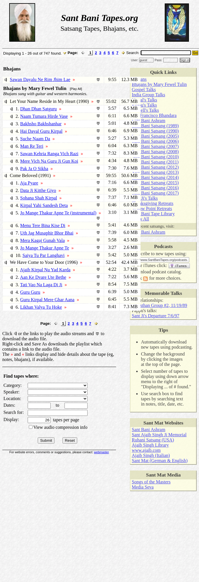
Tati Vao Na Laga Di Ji (41, 284)
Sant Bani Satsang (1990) (155, 130)
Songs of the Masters (151, 481)
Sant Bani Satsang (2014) (155, 177)
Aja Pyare (29, 182)
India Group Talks (148, 94)
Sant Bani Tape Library (153, 213)
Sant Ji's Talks (145, 198)
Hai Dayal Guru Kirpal (41, 131)
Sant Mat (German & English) (159, 460)
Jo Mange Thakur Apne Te (44, 247)
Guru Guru (30, 292)
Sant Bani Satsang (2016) (155, 187)
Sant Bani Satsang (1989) (155, 125)
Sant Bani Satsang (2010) (155, 156)
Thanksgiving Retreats (152, 203)
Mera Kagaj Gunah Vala (42, 240)
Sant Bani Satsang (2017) (155, 193)
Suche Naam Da (35, 138)
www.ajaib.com (146, 450)
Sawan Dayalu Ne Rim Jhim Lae (40, 79)
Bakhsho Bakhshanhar (41, 123)
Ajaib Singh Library (150, 445)
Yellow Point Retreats (152, 208)
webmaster (101, 452)
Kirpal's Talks (144, 99)
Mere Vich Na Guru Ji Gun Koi (49, 161)
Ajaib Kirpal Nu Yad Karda (45, 269)
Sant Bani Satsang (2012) (155, 167)
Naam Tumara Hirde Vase (44, 116)
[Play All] (76, 89)
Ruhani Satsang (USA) (153, 439)
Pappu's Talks (144, 105)
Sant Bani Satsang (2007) (155, 146)
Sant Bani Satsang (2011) (155, 162)
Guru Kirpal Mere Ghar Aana (47, 299)
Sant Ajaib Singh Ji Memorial (159, 434)
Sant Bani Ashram (148, 120)
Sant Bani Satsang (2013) (155, 172)
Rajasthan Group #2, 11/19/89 (159, 305)
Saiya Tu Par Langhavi (43, 255)
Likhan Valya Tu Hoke (41, 307)
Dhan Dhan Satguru (38, 108)
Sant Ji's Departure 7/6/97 (155, 315)
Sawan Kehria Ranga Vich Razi (49, 153)
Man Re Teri (31, 146)
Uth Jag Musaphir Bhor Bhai (46, 233)
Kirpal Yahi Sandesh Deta (44, 205)
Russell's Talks (145, 110)
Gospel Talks (144, 89)
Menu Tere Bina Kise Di (42, 225)
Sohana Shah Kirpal (38, 197)
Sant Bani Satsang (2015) (155, 182)
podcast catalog (166, 271)
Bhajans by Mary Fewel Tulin (159, 84)
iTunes (149, 265)
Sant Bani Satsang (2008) (155, 151)
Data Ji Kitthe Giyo (38, 190)
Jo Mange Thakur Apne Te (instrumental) (58, 212)
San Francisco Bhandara (154, 115)
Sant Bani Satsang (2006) (155, 141)
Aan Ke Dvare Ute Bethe (43, 277)
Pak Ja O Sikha (34, 168)
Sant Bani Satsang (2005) (155, 136)
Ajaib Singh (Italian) (151, 455)
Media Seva (142, 487)
